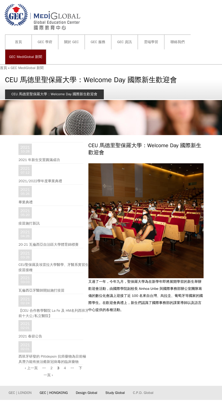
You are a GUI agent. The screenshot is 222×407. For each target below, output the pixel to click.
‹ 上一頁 (31, 368)
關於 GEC (71, 42)
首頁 (18, 42)
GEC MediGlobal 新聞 (25, 57)
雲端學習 (151, 42)
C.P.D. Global (143, 393)
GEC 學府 (45, 42)
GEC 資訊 (124, 42)
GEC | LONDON (20, 393)
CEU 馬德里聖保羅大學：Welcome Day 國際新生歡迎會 (54, 94)
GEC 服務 (98, 42)
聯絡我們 (177, 42)
